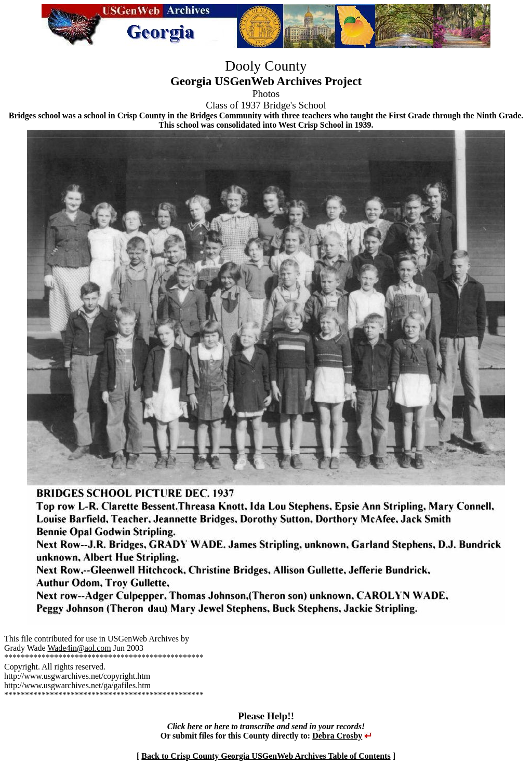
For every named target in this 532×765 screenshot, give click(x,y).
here (194, 726)
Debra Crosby (337, 735)
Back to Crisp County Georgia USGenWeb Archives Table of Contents (265, 756)
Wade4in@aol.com (79, 648)
